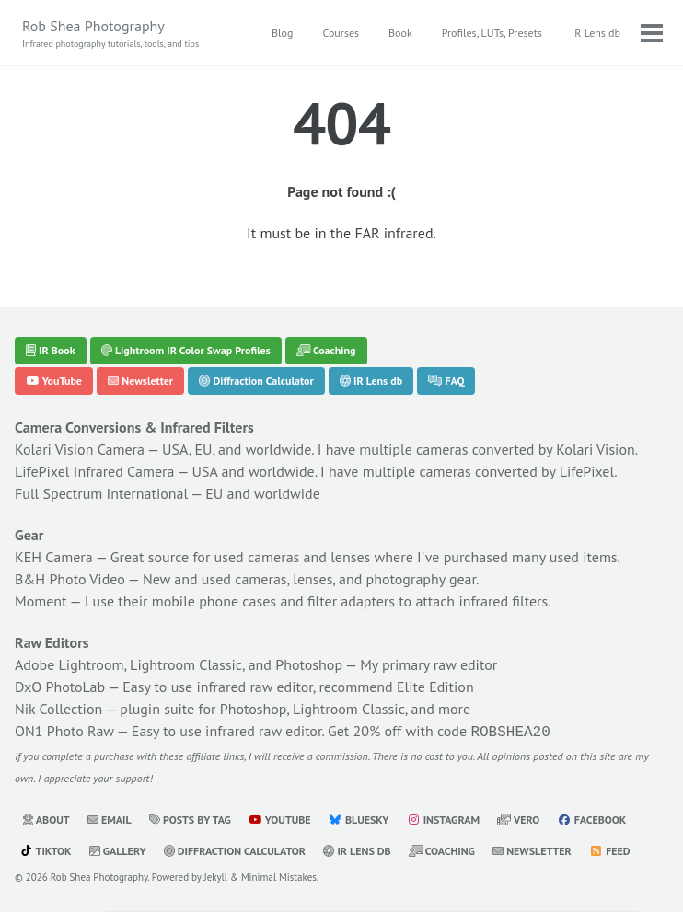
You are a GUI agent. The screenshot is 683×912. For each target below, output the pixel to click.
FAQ (446, 380)
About (46, 818)
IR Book (50, 350)
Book (400, 33)
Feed (609, 849)
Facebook (592, 818)
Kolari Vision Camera (80, 449)
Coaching (326, 350)
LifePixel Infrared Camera (94, 471)
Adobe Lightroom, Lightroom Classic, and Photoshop (178, 664)
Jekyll (216, 875)
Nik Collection (58, 708)
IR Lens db (596, 33)
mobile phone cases (214, 601)
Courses (340, 33)
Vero (518, 818)
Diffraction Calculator (256, 380)
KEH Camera (54, 557)
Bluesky (359, 818)
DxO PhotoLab (60, 686)
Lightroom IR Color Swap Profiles (186, 350)
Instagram (443, 818)
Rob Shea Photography (110, 34)
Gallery (117, 849)
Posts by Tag (190, 818)
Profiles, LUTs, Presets (492, 33)
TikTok (45, 849)
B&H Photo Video (70, 579)
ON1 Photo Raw (64, 731)
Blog (282, 33)
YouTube (54, 380)
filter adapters (351, 601)
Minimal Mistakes (279, 875)
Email (109, 818)
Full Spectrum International (101, 493)
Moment (41, 601)
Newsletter (140, 380)
